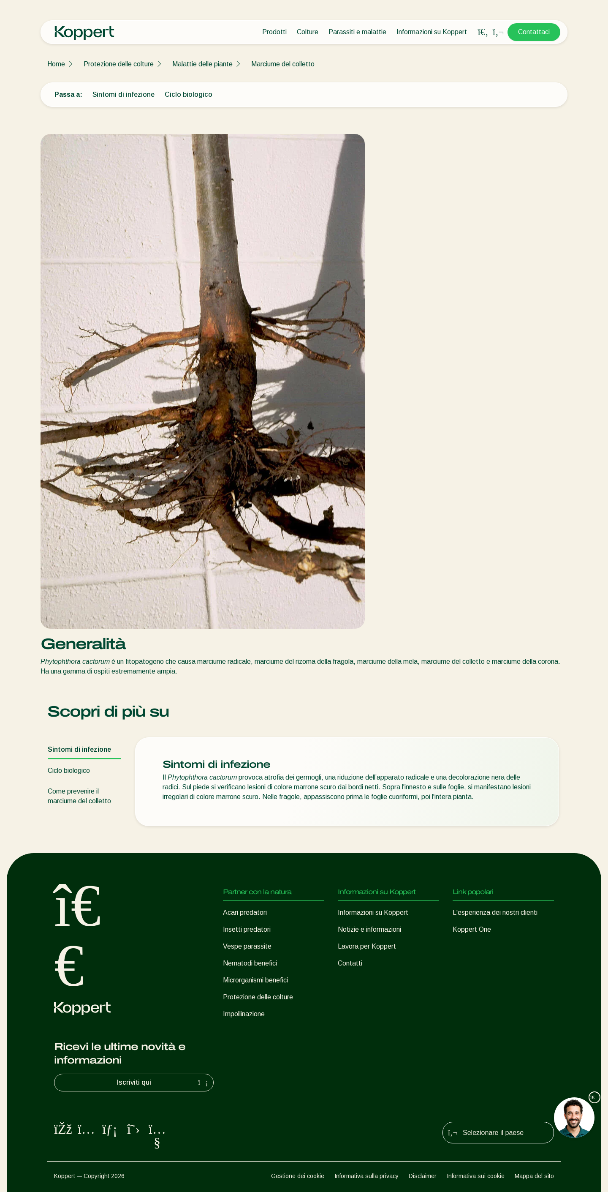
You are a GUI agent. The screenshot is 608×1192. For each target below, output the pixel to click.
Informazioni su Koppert (431, 31)
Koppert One (472, 929)
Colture (307, 31)
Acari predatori (245, 912)
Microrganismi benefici (255, 980)
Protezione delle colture (119, 64)
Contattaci (534, 31)
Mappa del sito (534, 1176)
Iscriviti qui (163, 1082)
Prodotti (274, 31)
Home (56, 64)
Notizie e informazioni (369, 929)
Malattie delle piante (202, 64)
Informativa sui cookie (476, 1176)
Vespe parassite (247, 946)
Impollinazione (244, 1013)
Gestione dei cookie (297, 1176)
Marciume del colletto (283, 64)
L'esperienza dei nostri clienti (495, 912)
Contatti (350, 963)
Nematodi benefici (250, 963)
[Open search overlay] (483, 32)
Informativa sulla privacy (366, 1176)
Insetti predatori (247, 929)
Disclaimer (423, 1176)
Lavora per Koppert (367, 946)
